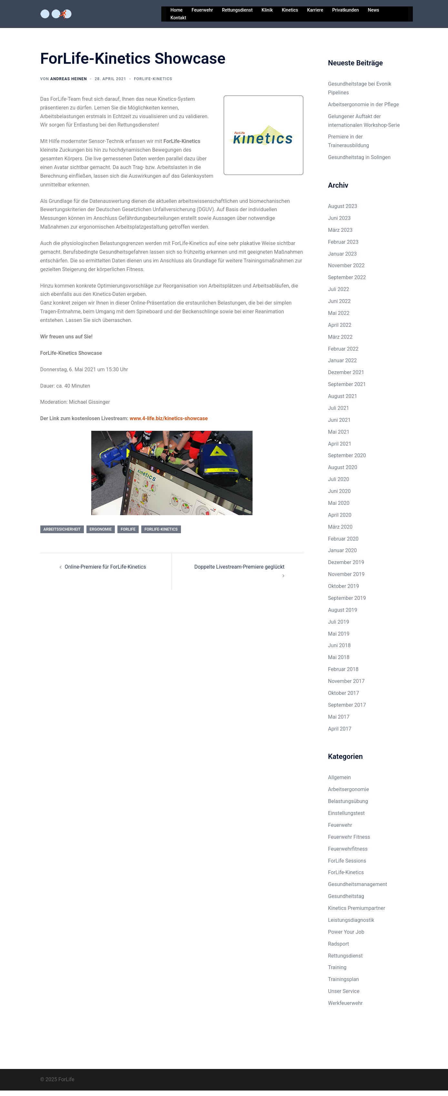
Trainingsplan (343, 985)
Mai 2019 (339, 639)
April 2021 (340, 449)
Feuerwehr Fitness (349, 842)
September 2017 (347, 710)
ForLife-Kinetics (153, 84)
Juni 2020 (339, 497)
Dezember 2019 (346, 568)
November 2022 (346, 271)
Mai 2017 (339, 722)
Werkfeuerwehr (345, 1009)
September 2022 (347, 283)
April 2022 (340, 330)
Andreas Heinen (68, 84)
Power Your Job (346, 937)
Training (337, 973)
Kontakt (178, 17)
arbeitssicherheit (62, 535)
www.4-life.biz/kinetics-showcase (169, 424)
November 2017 (346, 687)
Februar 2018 (343, 675)
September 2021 (347, 390)
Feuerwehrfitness (348, 854)
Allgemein (339, 783)
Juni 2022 (339, 307)
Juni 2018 (339, 651)
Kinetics (290, 10)
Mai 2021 (339, 437)
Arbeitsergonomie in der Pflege (363, 110)
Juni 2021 (339, 425)
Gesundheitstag (346, 902)
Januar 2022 (342, 366)
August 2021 (342, 402)
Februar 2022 (343, 354)
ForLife (128, 535)
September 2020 (347, 461)
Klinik (267, 10)
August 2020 (342, 473)
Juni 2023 (339, 224)
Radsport (338, 949)
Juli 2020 (338, 485)
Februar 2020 (343, 544)
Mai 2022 (339, 319)
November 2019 (346, 580)
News (373, 10)
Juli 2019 (338, 627)
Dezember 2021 (346, 378)
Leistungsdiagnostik (351, 925)
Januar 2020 (342, 556)
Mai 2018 (339, 663)
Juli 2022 (338, 295)
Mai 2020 (339, 508)
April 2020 (340, 520)
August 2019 (342, 615)
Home (177, 10)
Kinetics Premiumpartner (356, 914)
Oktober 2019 (343, 592)
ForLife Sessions (347, 866)
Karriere (315, 10)
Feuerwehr (202, 10)
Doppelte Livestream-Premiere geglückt (239, 572)
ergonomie (101, 535)
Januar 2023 (342, 259)
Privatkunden (345, 10)
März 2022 (340, 342)
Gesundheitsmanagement (357, 890)
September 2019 (347, 603)
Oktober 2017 (343, 698)
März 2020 (340, 532)
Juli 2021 (338, 414)
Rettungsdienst (237, 10)
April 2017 (340, 734)
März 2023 (340, 235)
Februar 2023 (343, 247)
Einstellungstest (346, 819)
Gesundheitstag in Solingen (359, 163)
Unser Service (343, 997)
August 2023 (342, 212)
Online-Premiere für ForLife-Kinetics (105, 572)
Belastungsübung (348, 807)
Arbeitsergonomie (348, 795)
